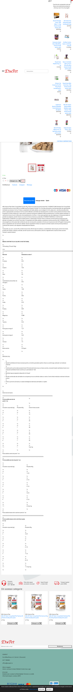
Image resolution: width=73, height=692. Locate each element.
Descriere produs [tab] (29, 200)
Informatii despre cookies (9, 676)
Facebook (14, 185)
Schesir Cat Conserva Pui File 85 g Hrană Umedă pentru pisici (56, 87)
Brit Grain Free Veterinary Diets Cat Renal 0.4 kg (67, 22)
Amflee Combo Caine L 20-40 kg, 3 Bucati (66, 44)
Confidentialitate (18, 674)
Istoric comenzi (6, 669)
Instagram (22, 185)
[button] (41, 168)
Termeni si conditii (29, 674)
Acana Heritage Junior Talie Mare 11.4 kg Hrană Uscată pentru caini (57, 24)
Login (29, 669)
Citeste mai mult (33, 689)
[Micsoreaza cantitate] (3, 181)
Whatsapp (29, 185)
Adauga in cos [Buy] (15, 181)
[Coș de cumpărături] (71, 1)
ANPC (19, 676)
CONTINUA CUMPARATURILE (64, 141)
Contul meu (24, 669)
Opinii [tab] (47, 200)
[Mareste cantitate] (8, 181)
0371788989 (6, 660)
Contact (14, 669)
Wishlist (18, 669)
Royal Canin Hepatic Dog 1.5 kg (57, 63)
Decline (41, 689)
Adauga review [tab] (40, 200)
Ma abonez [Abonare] (60, 646)
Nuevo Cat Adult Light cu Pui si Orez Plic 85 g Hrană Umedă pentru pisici (67, 65)
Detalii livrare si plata (8, 674)
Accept (49, 689)
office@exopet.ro (7, 663)
